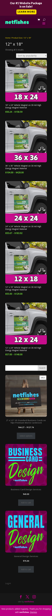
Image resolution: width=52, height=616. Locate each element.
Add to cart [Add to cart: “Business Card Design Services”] (26, 502)
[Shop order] (31, 55)
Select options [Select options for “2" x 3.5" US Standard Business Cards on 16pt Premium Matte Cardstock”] (26, 435)
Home (7, 38)
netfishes (29, 601)
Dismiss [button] (33, 612)
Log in (8, 583)
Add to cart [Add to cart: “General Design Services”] (26, 569)
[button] (26, 8)
